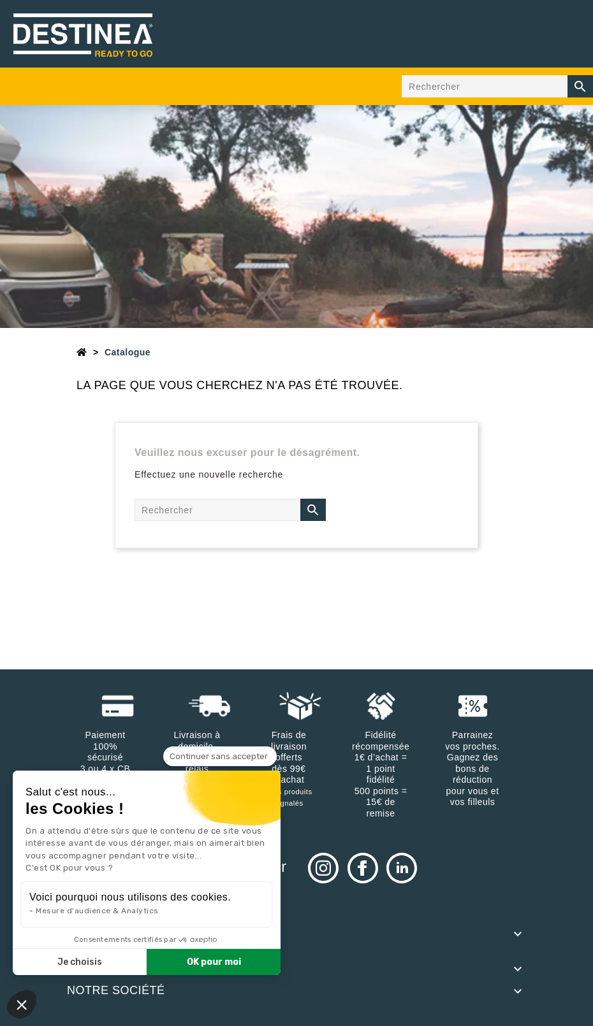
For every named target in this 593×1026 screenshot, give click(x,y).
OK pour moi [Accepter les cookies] (214, 962)
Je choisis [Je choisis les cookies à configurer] (79, 962)
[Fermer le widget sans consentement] (220, 756)
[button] (21, 1004)
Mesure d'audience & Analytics (97, 910)
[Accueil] (82, 352)
